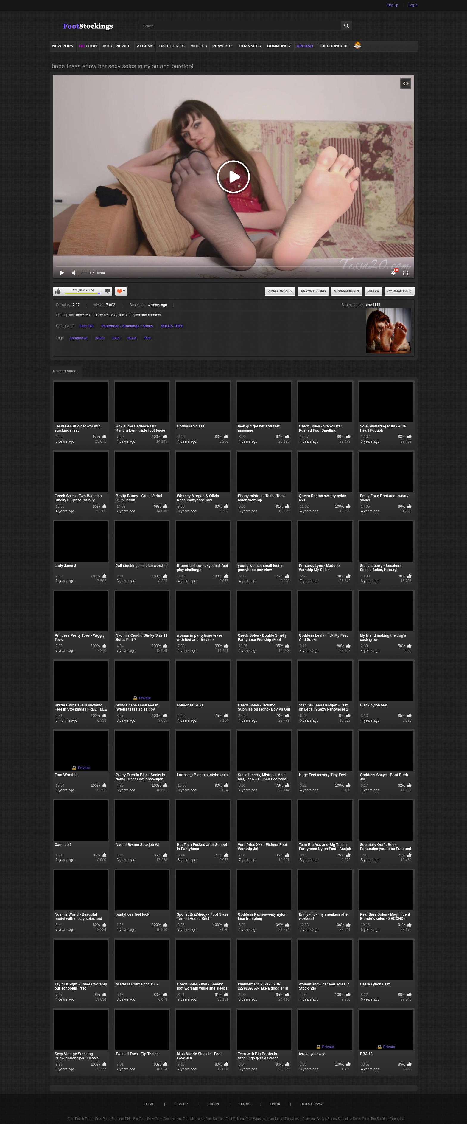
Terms (244, 1104)
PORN (88, 46)
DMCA (275, 1104)
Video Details (280, 291)
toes (116, 338)
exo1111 (373, 305)
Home (149, 1104)
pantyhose (79, 338)
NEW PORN (63, 46)
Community (279, 46)
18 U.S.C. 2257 (311, 1104)
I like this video (58, 291)
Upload (305, 46)
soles (100, 338)
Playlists (222, 46)
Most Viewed (116, 46)
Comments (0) (399, 291)
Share (373, 291)
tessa (132, 338)
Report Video (313, 291)
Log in (413, 5)
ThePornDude (334, 46)
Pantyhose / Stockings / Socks (127, 326)
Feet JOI (86, 326)
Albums (145, 46)
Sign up (392, 5)
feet (147, 338)
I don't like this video (107, 291)
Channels (250, 46)
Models (199, 46)
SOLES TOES (172, 326)
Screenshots (346, 291)
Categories (172, 46)
